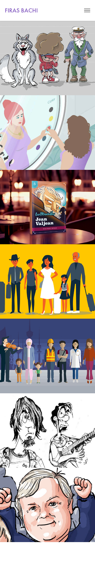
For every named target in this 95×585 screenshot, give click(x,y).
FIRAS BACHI (21, 10)
